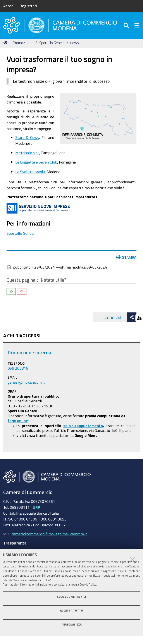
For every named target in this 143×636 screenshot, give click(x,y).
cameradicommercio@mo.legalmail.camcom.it (49, 535)
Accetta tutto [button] (71, 610)
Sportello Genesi (51, 44)
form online (18, 422)
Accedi (8, 6)
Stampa (126, 259)
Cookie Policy (87, 584)
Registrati (28, 6)
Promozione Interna (29, 354)
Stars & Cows (27, 139)
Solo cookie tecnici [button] (71, 596)
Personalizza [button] (72, 624)
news (74, 44)
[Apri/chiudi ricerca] (126, 26)
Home (6, 44)
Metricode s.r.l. (27, 154)
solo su (70, 427)
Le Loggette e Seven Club (36, 164)
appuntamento (90, 427)
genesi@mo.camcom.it (26, 384)
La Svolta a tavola (30, 173)
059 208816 (18, 370)
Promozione (22, 44)
